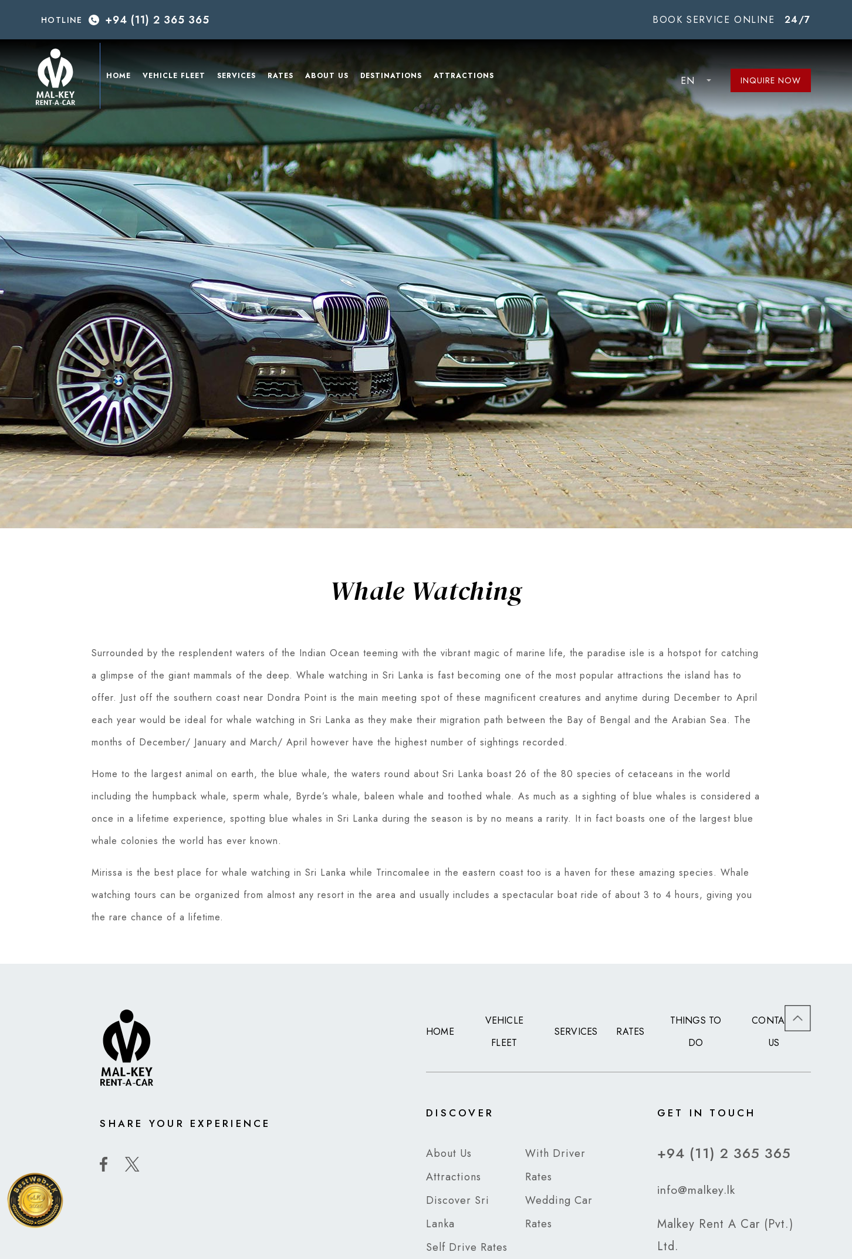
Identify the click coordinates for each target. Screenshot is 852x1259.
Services (241, 77)
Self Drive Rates (467, 1247)
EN (688, 80)
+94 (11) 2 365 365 (157, 20)
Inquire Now (771, 80)
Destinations (396, 77)
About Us (332, 77)
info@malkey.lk (697, 1189)
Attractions (469, 77)
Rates (286, 77)
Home (123, 77)
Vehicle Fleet (179, 77)
